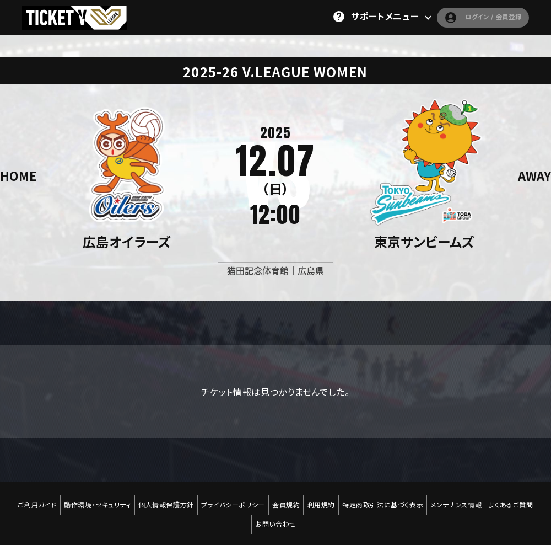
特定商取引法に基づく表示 (387, 499)
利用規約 (323, 499)
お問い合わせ (275, 507)
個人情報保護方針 (162, 499)
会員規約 (286, 499)
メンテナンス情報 (462, 499)
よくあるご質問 (520, 499)
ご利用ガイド (28, 499)
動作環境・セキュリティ (91, 499)
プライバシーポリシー (231, 499)
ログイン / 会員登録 (469, 16)
